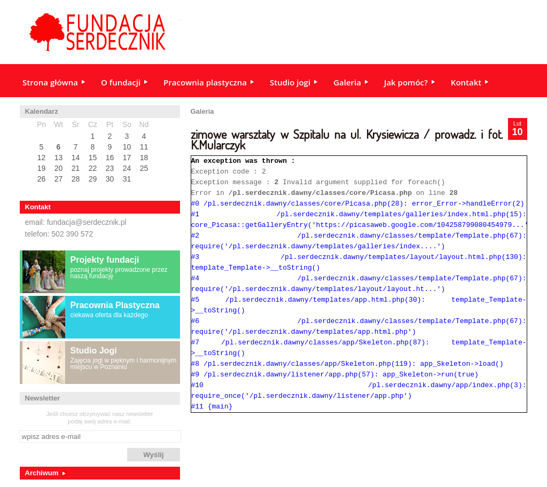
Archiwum (42, 473)
